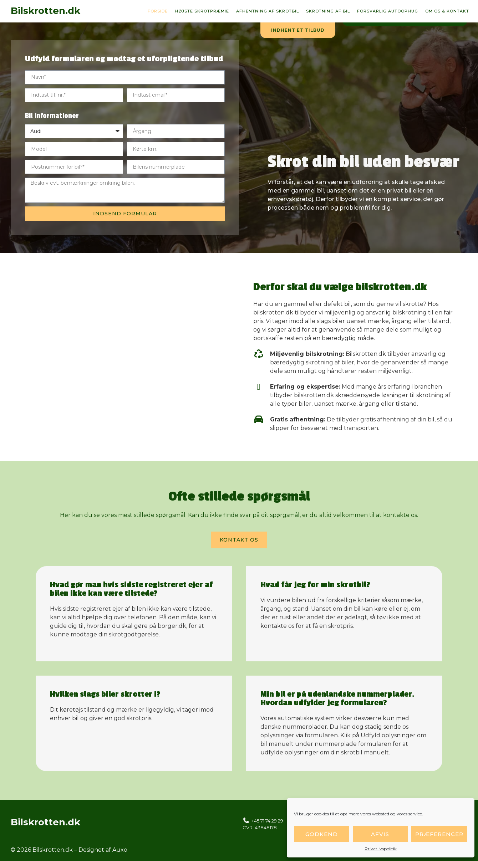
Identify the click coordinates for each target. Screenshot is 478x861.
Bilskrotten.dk (45, 10)
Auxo (119, 849)
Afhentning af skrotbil (267, 11)
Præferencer (439, 834)
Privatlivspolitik (381, 848)
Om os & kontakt (447, 11)
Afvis (380, 834)
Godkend (321, 834)
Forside (158, 11)
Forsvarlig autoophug (387, 11)
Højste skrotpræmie (202, 11)
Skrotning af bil (328, 11)
